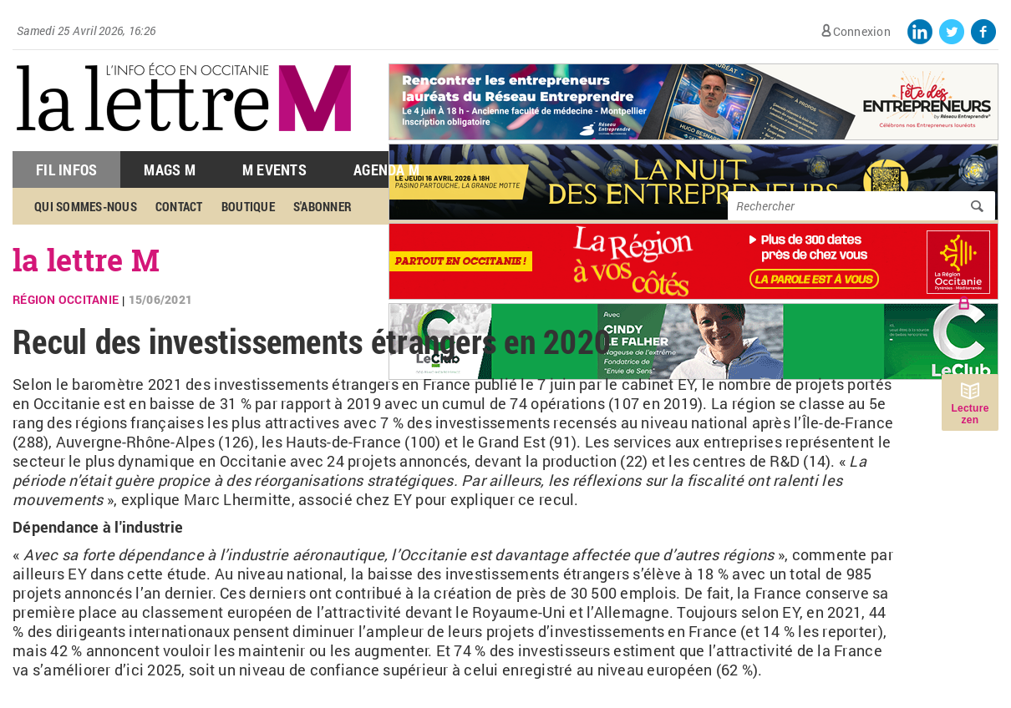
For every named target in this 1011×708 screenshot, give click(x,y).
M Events (274, 169)
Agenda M (386, 169)
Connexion (862, 31)
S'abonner (322, 206)
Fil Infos (66, 169)
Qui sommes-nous (85, 206)
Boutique (248, 206)
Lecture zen (969, 414)
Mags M (170, 169)
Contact (179, 206)
